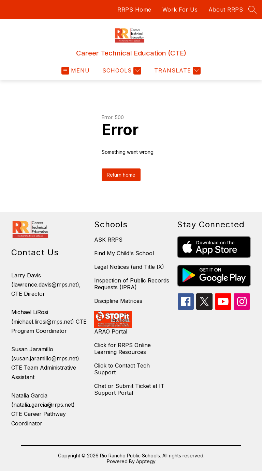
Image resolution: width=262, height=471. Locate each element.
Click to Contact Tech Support (122, 369)
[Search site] (252, 9)
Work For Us (180, 9)
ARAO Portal (110, 331)
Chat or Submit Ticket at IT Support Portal (129, 389)
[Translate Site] (176, 70)
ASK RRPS (108, 239)
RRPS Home (134, 9)
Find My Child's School (124, 253)
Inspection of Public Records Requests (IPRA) (131, 284)
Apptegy (146, 461)
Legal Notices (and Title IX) (129, 266)
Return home (121, 175)
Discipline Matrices (118, 300)
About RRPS (225, 9)
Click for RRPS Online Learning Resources (122, 348)
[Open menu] (75, 70)
